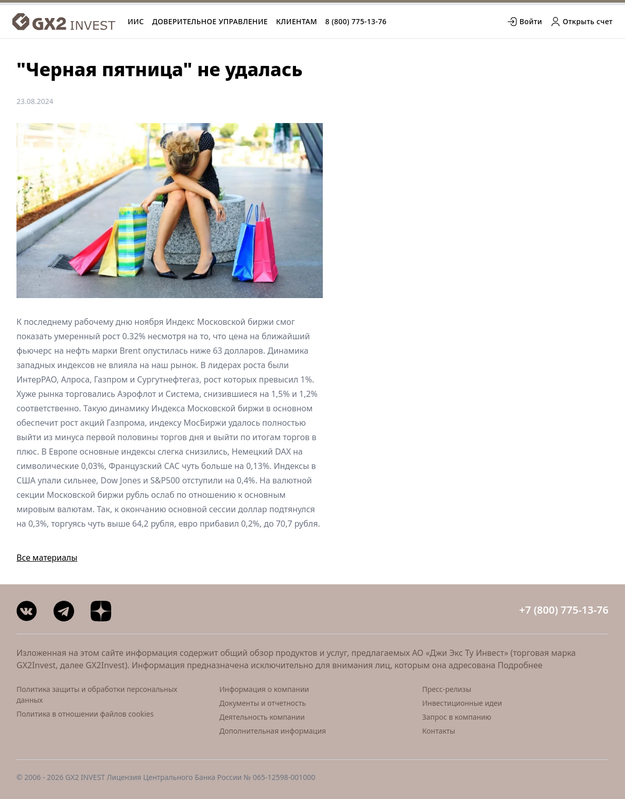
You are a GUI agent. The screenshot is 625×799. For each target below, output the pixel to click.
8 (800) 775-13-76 (356, 21)
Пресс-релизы (446, 689)
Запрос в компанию (456, 717)
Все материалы (46, 557)
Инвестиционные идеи (462, 703)
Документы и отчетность (262, 703)
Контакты (438, 731)
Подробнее (520, 665)
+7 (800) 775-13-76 (564, 610)
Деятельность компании (262, 717)
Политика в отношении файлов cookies (84, 714)
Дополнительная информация (272, 731)
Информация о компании (264, 689)
